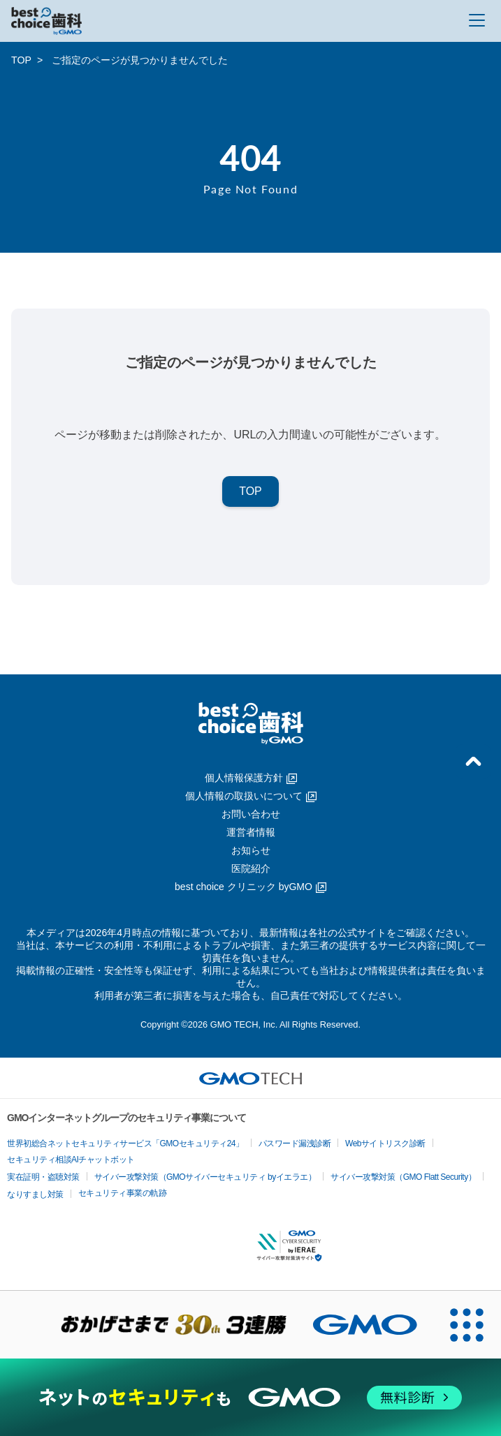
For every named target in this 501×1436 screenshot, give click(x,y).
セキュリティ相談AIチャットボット (71, 1159)
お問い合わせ (251, 814)
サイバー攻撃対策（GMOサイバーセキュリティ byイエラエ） (205, 1177)
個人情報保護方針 (251, 777)
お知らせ (250, 850)
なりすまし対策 (35, 1194)
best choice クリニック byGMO (250, 886)
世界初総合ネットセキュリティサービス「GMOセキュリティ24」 (125, 1143)
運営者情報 (250, 832)
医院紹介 (250, 868)
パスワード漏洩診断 (295, 1143)
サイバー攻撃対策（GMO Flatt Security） (403, 1177)
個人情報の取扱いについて (251, 795)
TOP (21, 60)
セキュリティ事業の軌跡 (122, 1193)
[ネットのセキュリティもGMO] (250, 1397)
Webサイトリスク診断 (385, 1143)
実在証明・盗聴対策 (43, 1177)
